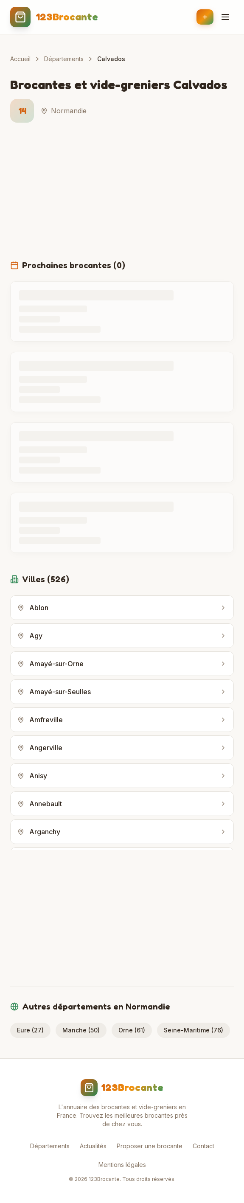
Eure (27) (30, 1030)
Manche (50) (81, 1030)
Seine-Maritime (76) (193, 1030)
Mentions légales (122, 1164)
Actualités (93, 1146)
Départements (64, 58)
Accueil (20, 58)
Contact (203, 1146)
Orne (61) (131, 1030)
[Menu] (225, 16)
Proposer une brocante (149, 1146)
